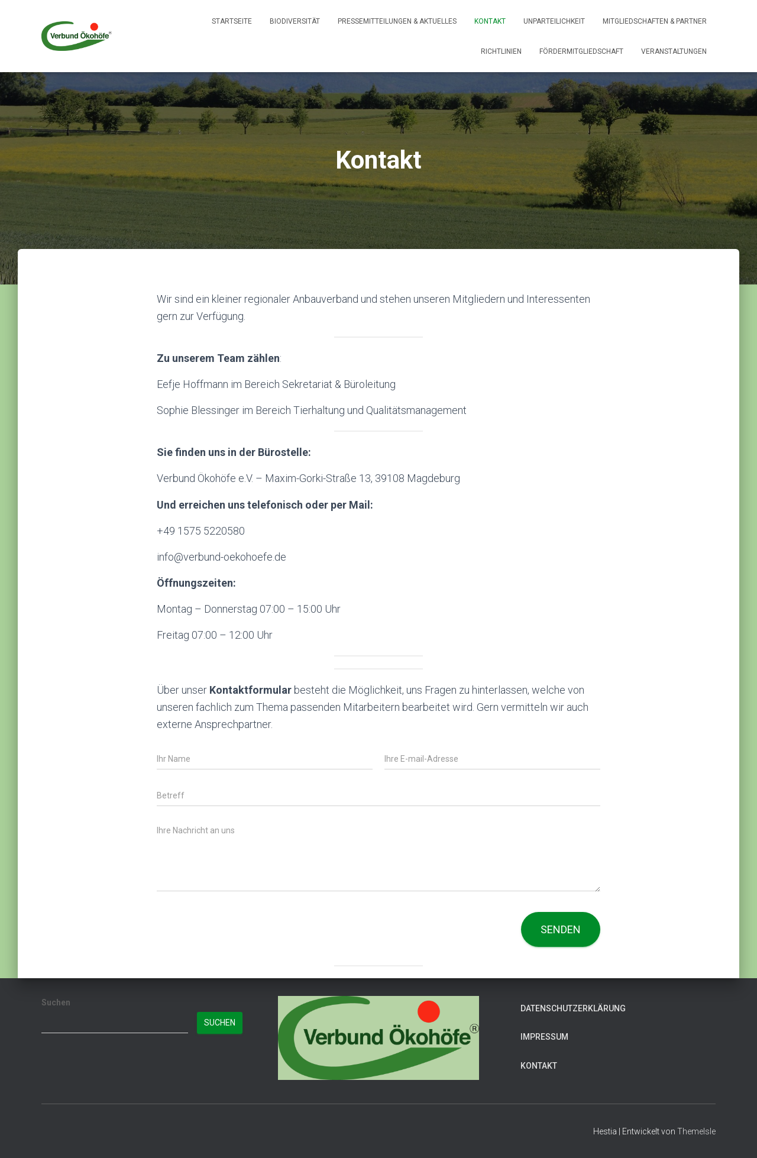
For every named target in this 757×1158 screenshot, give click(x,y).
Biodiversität (295, 21)
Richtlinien (501, 51)
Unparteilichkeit (554, 21)
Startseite (232, 21)
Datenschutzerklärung (573, 1008)
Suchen (55, 1002)
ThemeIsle (696, 1131)
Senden (561, 929)
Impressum (544, 1036)
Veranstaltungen (674, 51)
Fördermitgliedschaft (581, 51)
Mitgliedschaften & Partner (655, 21)
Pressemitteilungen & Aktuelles (397, 21)
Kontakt (490, 21)
